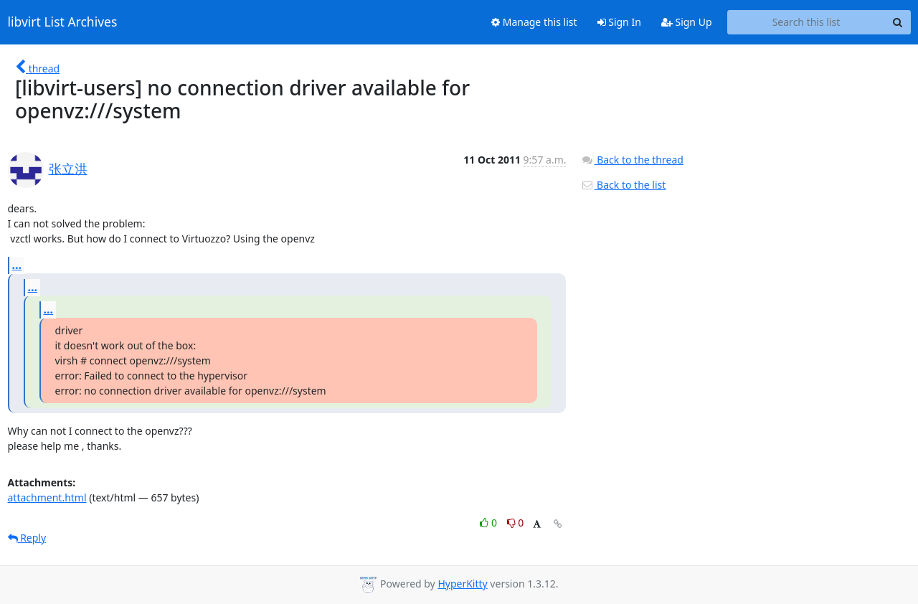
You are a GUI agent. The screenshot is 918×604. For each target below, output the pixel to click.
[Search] (898, 22)
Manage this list (534, 22)
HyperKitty (462, 583)
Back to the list (623, 185)
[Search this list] (806, 22)
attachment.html (47, 497)
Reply (27, 537)
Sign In (619, 22)
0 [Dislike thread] (515, 522)
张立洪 (68, 168)
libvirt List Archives (63, 22)
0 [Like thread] (489, 522)
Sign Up (686, 22)
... (17, 265)
